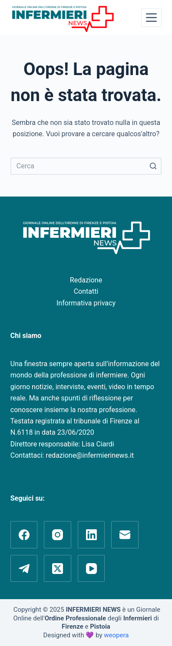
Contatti (86, 291)
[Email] (125, 534)
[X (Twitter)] (57, 568)
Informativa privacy (86, 303)
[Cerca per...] (86, 166)
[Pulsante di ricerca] (153, 166)
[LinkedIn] (91, 534)
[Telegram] (24, 568)
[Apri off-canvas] (151, 17)
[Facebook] (24, 534)
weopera (116, 635)
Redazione (86, 280)
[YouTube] (91, 568)
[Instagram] (57, 534)
